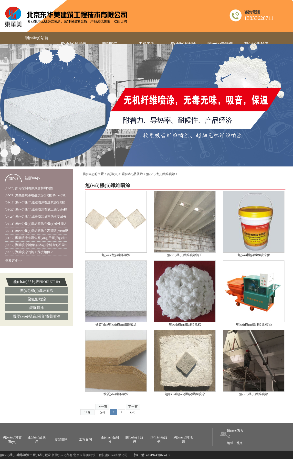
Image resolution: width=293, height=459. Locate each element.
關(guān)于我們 (134, 439)
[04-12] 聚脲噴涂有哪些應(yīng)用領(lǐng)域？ (36, 238)
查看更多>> (13, 260)
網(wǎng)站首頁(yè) (12, 439)
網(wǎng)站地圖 (183, 439)
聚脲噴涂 (36, 308)
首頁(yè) (112, 174)
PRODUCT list (49, 282)
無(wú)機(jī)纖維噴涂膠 (254, 255)
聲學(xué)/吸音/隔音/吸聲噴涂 (36, 316)
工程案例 (85, 439)
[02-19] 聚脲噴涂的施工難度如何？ (29, 252)
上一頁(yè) (102, 407)
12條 (87, 412)
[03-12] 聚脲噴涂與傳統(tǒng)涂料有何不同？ (36, 245)
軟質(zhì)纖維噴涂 (116, 394)
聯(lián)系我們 (158, 439)
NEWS (13, 178)
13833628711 (258, 18)
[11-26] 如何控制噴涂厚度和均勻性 (29, 188)
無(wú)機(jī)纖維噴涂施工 (184, 255)
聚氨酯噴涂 (37, 299)
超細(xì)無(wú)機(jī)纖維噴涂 (185, 394)
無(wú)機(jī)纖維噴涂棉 (185, 324)
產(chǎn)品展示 (132, 174)
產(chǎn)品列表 (26, 282)
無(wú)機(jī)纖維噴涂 (36, 291)
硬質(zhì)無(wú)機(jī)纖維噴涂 (116, 324)
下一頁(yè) (133, 407)
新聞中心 (32, 178)
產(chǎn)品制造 (110, 439)
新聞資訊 (61, 439)
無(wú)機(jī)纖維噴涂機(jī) (254, 324)
